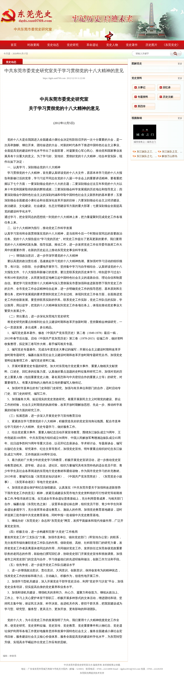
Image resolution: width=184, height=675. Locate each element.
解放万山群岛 (169, 156)
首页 (14, 44)
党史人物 (112, 44)
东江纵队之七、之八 (148, 156)
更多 (180, 63)
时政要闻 (33, 44)
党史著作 (132, 44)
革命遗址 (92, 44)
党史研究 (73, 44)
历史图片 (151, 44)
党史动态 (53, 44)
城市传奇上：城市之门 (145, 142)
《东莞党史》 (171, 44)
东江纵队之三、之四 (148, 151)
